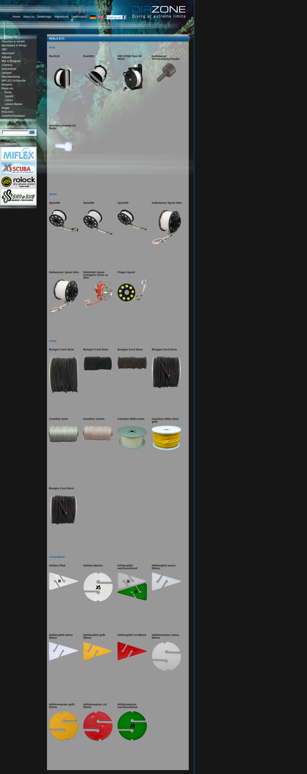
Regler (6, 108)
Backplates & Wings (14, 45)
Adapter (6, 57)
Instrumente (9, 68)
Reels (8, 92)
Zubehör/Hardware (13, 115)
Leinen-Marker (14, 104)
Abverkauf (8, 53)
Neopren (7, 84)
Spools (9, 96)
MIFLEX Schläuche (14, 80)
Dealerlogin (44, 16)
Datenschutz (79, 16)
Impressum (61, 16)
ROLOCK (8, 111)
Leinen (9, 100)
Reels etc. (8, 88)
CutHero (7, 64)
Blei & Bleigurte (11, 61)
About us (28, 16)
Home (16, 16)
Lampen (7, 72)
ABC (4, 49)
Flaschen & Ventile (13, 41)
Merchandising (11, 76)
